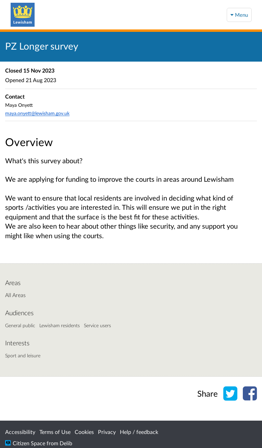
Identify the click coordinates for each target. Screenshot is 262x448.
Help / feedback (139, 431)
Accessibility (20, 431)
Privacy (107, 431)
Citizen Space (29, 443)
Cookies (84, 431)
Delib (66, 443)
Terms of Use (55, 431)
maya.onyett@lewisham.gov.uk (37, 113)
